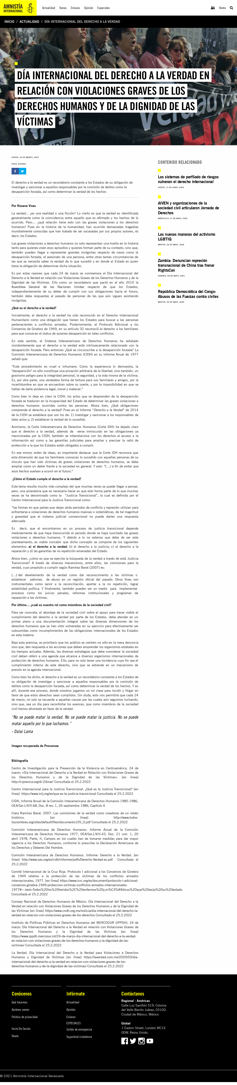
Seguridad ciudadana (79, 1037)
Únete (222, 8)
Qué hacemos (19, 1002)
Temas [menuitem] (63, 8)
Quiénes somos (20, 1009)
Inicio (9, 21)
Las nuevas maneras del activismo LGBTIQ (186, 236)
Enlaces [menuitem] (75, 8)
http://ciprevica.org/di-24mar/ (32, 782)
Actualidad (29, 21)
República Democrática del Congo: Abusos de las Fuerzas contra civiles (188, 294)
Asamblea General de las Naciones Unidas (48, 287)
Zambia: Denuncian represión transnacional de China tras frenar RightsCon (186, 265)
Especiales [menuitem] (103, 8)
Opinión (70, 1009)
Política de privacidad (25, 1017)
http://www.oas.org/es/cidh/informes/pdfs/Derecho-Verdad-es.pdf (67, 859)
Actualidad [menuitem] (48, 8)
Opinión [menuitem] (88, 8)
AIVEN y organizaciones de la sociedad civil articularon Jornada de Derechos (188, 207)
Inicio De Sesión (21, 1029)
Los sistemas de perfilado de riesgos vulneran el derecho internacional (188, 179)
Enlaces (71, 1017)
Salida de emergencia (79, 1029)
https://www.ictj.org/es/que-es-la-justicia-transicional (58, 794)
